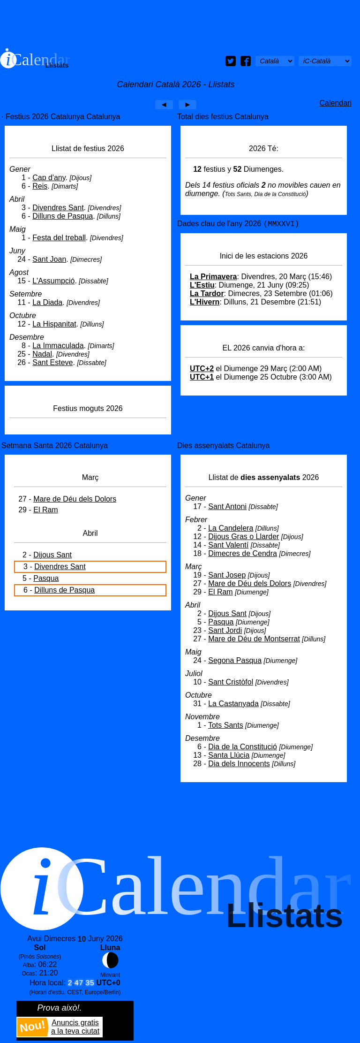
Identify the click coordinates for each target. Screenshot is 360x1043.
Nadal (42, 354)
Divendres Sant (57, 208)
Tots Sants (225, 725)
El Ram (45, 510)
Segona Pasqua (235, 660)
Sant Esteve (52, 362)
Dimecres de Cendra (242, 553)
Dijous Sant (52, 555)
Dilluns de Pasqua (62, 216)
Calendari (336, 103)
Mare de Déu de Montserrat (254, 639)
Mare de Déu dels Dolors (74, 499)
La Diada (47, 302)
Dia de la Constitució (242, 747)
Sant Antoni (227, 506)
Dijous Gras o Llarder (243, 537)
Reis (39, 186)
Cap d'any (48, 178)
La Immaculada (57, 346)
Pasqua (46, 578)
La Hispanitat (54, 324)
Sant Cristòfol (230, 682)
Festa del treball (59, 238)
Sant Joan (49, 259)
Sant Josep (227, 575)
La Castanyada (233, 704)
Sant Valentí (228, 545)
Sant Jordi (225, 630)
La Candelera (230, 528)
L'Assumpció (53, 281)
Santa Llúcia (228, 755)
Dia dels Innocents (239, 764)
